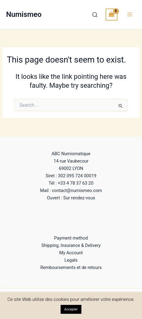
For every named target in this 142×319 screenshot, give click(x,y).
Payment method (71, 238)
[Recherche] (94, 14)
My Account (71, 253)
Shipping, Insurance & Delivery (71, 245)
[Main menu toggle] (130, 14)
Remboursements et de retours (71, 267)
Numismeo (24, 14)
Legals (71, 260)
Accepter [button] (71, 309)
